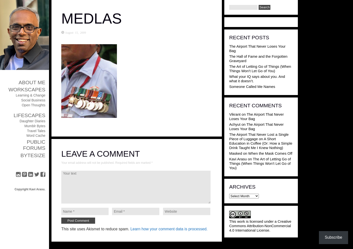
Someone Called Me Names (252, 86)
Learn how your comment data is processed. (169, 229)
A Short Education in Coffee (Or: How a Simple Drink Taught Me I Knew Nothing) (260, 143)
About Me (32, 82)
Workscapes (26, 89)
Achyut (234, 124)
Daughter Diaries (32, 121)
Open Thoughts (33, 105)
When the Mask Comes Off (270, 153)
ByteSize (32, 155)
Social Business (33, 100)
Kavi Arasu (238, 159)
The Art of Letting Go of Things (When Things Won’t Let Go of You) (260, 68)
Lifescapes (29, 115)
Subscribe (333, 237)
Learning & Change (30, 95)
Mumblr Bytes (34, 126)
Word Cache (35, 136)
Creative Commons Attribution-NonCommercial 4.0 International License (260, 225)
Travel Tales (36, 131)
